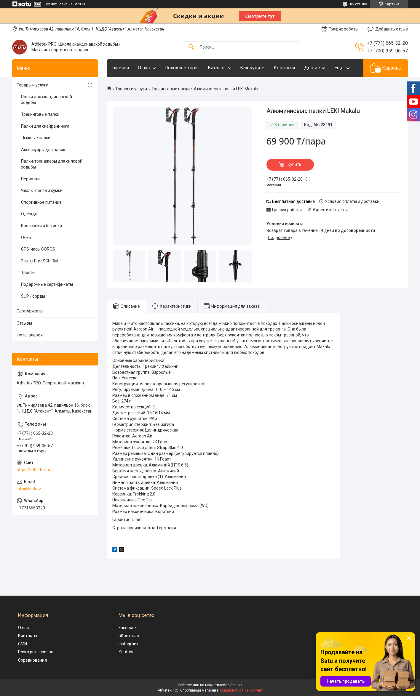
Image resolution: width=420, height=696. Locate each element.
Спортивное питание (41, 202)
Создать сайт (55, 4)
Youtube (127, 652)
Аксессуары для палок (43, 149)
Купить (294, 164)
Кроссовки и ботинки (41, 225)
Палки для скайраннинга (45, 126)
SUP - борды (33, 296)
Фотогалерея (30, 335)
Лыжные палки (35, 137)
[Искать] (191, 47)
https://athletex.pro (35, 469)
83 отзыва (358, 4)
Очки (26, 237)
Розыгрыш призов (35, 652)
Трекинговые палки (170, 88)
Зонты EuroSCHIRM (39, 261)
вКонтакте (129, 635)
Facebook (128, 627)
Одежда (29, 213)
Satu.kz (236, 685)
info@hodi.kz (29, 488)
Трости (28, 272)
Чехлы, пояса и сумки (42, 190)
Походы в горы (182, 67)
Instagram (128, 644)
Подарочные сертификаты (47, 284)
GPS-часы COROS (38, 249)
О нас (144, 67)
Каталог (216, 67)
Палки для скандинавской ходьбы (46, 99)
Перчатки (30, 179)
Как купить (252, 67)
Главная (120, 67)
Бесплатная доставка (293, 201)
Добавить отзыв (391, 29)
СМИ (22, 644)
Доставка (314, 67)
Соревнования (32, 660)
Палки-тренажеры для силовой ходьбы (51, 164)
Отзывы (24, 323)
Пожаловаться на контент (241, 690)
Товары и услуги (131, 88)
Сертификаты (30, 311)
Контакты (284, 67)
